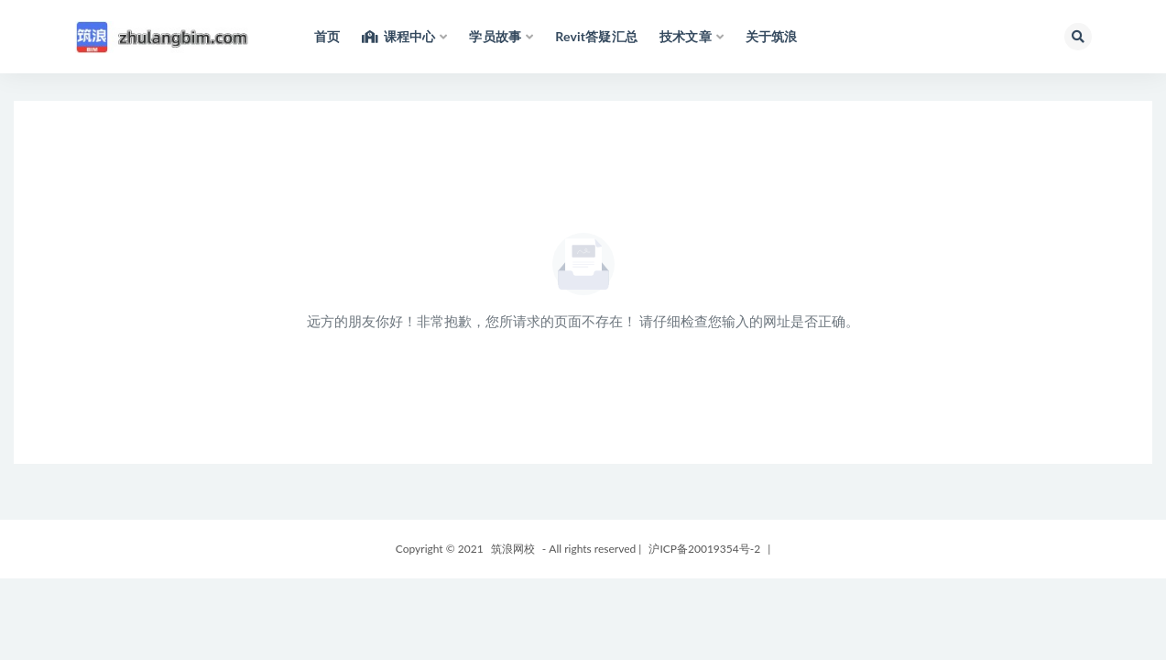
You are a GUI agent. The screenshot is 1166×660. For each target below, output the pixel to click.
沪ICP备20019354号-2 (704, 549)
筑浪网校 (513, 549)
